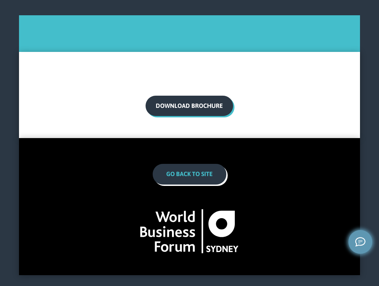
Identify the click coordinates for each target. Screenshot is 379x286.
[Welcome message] (360, 242)
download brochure (189, 105)
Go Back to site (189, 173)
